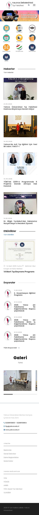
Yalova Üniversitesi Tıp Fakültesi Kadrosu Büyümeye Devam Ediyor (20, 108)
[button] (36, 16)
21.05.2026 (8, 104)
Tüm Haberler (9, 72)
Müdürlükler (8, 461)
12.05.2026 (8, 218)
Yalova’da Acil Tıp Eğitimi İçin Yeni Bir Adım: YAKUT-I (20, 145)
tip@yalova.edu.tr (11, 426)
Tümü (20, 362)
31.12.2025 (18, 302)
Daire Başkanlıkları (11, 457)
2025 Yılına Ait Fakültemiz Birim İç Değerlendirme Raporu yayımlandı (24, 323)
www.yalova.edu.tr (11, 430)
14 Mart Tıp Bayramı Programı (19, 271)
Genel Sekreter (10, 454)
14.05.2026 (8, 141)
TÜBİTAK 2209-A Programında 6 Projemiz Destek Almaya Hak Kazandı (20, 184)
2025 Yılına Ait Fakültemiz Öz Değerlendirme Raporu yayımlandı (24, 308)
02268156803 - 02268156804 (15, 423)
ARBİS (6, 485)
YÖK (5, 478)
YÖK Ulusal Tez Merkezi (13, 489)
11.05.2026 (18, 290)
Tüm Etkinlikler (9, 235)
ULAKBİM (7, 492)
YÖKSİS (6, 482)
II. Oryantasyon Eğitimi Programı (24, 294)
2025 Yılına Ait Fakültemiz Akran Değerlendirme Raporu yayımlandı (24, 338)
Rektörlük (7, 450)
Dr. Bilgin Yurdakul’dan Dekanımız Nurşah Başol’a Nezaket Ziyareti (20, 222)
